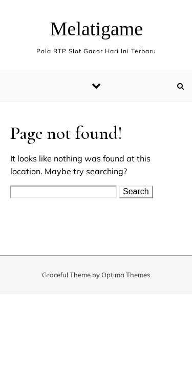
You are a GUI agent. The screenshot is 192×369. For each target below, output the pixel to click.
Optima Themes (125, 275)
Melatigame (96, 28)
